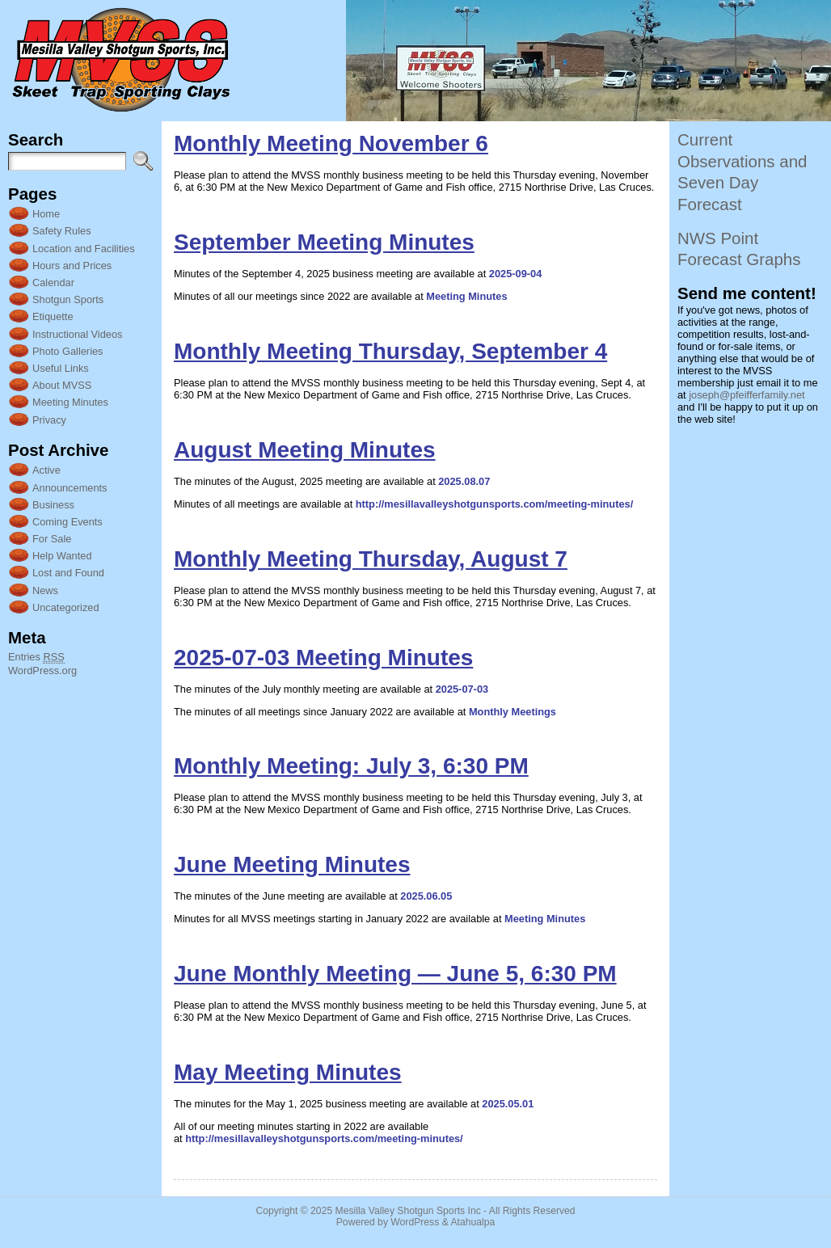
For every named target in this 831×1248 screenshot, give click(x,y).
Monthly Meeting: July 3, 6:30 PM (351, 765)
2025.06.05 (426, 896)
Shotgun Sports (67, 299)
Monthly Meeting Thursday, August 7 (370, 558)
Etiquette (53, 316)
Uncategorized (65, 607)
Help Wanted (62, 556)
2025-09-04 (515, 274)
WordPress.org (42, 670)
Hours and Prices (72, 265)
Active (46, 470)
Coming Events (67, 522)
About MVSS (61, 385)
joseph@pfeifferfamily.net (746, 395)
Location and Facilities (83, 248)
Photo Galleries (67, 351)
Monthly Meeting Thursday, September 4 (390, 351)
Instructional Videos (77, 334)
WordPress (414, 1222)
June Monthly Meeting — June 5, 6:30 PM (395, 973)
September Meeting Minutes (324, 242)
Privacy (49, 420)
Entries (36, 657)
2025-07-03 (462, 689)
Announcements (69, 488)
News (45, 590)
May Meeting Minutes (288, 1072)
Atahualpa (472, 1222)
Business (53, 505)
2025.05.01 (508, 1104)
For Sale (51, 539)
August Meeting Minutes (305, 449)
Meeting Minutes (70, 402)
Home (46, 214)
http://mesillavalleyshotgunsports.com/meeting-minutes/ (494, 504)
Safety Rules (61, 231)
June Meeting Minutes (292, 864)
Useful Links (60, 368)
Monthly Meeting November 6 (331, 143)
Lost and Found (68, 573)
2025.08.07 (464, 481)
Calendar (53, 282)
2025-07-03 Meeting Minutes (323, 657)
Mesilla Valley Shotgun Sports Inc (408, 1210)
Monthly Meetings (512, 712)
